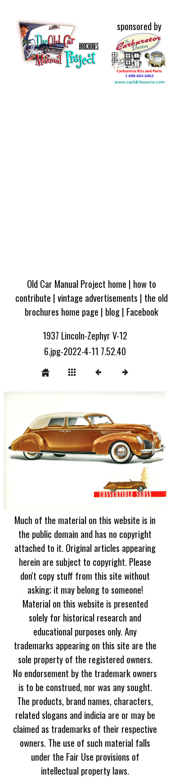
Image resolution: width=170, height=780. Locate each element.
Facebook (142, 311)
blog (112, 311)
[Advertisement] (84, 183)
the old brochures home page (96, 304)
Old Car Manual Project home (76, 284)
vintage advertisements (98, 297)
